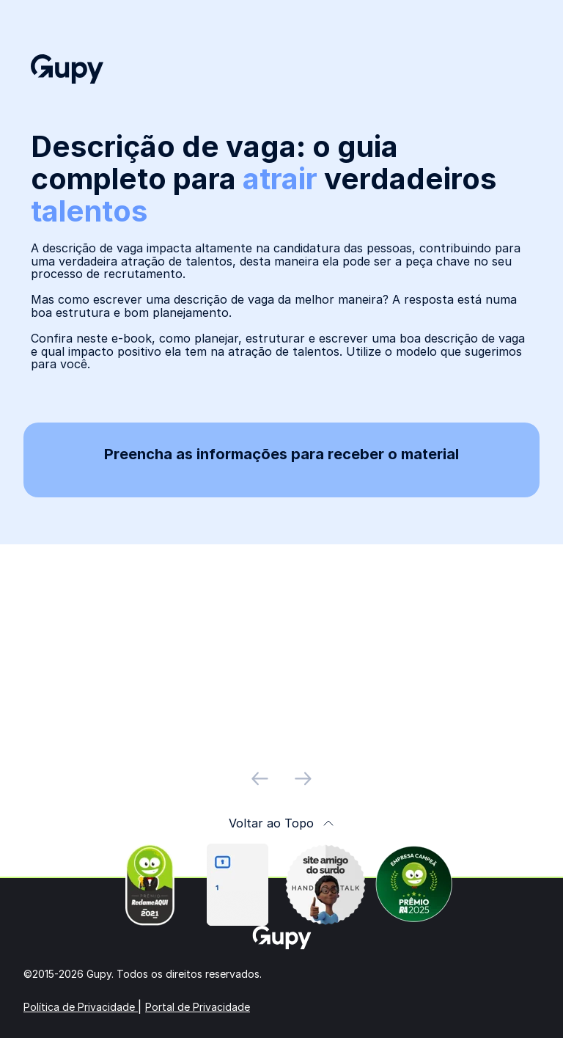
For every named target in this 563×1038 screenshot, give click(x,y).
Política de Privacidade (80, 1007)
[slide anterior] (260, 779)
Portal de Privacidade (197, 1007)
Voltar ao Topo (281, 823)
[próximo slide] (303, 779)
